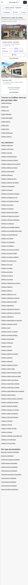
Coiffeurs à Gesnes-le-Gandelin (10, 220)
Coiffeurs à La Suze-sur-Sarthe (10, 249)
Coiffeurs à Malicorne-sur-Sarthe (10, 283)
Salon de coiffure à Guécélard (9, 489)
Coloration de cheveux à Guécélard (11, 474)
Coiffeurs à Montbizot (7, 305)
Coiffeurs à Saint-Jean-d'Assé (9, 380)
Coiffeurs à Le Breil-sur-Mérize (10, 257)
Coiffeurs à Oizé (5, 328)
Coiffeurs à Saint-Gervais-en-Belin (11, 376)
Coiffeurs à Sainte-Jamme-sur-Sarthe (12, 398)
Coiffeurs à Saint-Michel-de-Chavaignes (12, 391)
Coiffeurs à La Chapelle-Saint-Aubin (11, 231)
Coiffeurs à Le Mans (7, 268)
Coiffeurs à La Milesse (7, 246)
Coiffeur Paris (5, 129)
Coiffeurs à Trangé (6, 425)
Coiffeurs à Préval (6, 346)
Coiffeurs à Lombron (7, 276)
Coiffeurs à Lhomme (7, 272)
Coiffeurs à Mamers (6, 287)
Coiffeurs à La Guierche (8, 242)
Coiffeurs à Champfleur (8, 186)
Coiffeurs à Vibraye (6, 432)
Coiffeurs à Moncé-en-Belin (9, 302)
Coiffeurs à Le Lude (6, 264)
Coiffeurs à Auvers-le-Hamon (9, 160)
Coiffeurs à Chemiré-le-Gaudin (10, 201)
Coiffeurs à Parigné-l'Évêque (9, 335)
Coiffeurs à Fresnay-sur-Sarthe (10, 216)
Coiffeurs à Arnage (6, 153)
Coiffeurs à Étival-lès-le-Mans (9, 212)
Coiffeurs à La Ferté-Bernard (9, 235)
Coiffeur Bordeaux (6, 103)
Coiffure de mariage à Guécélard (10, 459)
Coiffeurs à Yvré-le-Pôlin (8, 443)
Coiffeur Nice (5, 125)
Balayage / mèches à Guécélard (10, 452)
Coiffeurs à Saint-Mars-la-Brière (10, 387)
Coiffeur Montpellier (7, 118)
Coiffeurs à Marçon (6, 290)
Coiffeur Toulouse (6, 136)
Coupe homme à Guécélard (9, 485)
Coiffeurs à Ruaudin (7, 361)
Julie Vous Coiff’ (7, 80)
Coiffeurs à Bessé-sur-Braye (9, 168)
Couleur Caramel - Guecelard (10, 42)
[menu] (2, 2)
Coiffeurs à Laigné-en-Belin (9, 253)
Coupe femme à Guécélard (8, 482)
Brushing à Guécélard (7, 456)
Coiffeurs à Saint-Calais (8, 369)
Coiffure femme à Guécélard (9, 463)
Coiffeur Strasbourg (7, 133)
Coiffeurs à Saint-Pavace (8, 395)
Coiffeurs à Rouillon (6, 357)
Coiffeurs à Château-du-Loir (9, 197)
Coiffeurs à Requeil (6, 350)
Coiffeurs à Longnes (7, 279)
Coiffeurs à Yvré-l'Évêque (8, 439)
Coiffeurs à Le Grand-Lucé (8, 261)
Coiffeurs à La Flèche (7, 238)
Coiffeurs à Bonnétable (7, 171)
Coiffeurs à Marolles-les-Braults (10, 298)
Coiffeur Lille (4, 107)
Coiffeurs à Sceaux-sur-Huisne (10, 410)
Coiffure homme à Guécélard (9, 467)
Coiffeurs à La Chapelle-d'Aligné (10, 227)
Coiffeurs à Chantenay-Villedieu (10, 194)
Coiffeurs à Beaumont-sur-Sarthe (10, 164)
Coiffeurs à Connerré (7, 205)
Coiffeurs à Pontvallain (7, 339)
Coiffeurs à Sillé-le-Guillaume (9, 413)
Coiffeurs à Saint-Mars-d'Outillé (10, 384)
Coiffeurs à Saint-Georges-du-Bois (11, 372)
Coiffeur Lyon (5, 110)
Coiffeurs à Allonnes (7, 145)
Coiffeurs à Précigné (7, 343)
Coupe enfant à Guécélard (8, 478)
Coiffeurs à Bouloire (7, 175)
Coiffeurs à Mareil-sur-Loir (8, 294)
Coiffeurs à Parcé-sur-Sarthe (9, 331)
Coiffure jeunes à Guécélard (9, 471)
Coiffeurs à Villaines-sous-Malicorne (11, 436)
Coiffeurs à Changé (6, 190)
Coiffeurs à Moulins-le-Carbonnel (10, 313)
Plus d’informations (14, 58)
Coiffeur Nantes (5, 121)
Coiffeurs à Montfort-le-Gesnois (10, 309)
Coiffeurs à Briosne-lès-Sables (10, 182)
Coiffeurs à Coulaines (7, 208)
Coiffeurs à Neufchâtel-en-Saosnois (11, 320)
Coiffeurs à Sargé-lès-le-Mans (9, 402)
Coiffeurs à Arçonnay (7, 149)
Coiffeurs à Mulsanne (7, 316)
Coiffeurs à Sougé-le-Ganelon (9, 417)
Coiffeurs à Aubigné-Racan (9, 156)
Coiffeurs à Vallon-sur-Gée (8, 428)
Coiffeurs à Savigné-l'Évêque (9, 406)
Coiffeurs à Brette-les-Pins (8, 179)
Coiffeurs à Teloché (6, 421)
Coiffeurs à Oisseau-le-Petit (9, 324)
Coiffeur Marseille (6, 114)
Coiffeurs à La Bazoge (7, 223)
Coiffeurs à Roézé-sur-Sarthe (9, 354)
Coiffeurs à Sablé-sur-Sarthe (9, 365)
